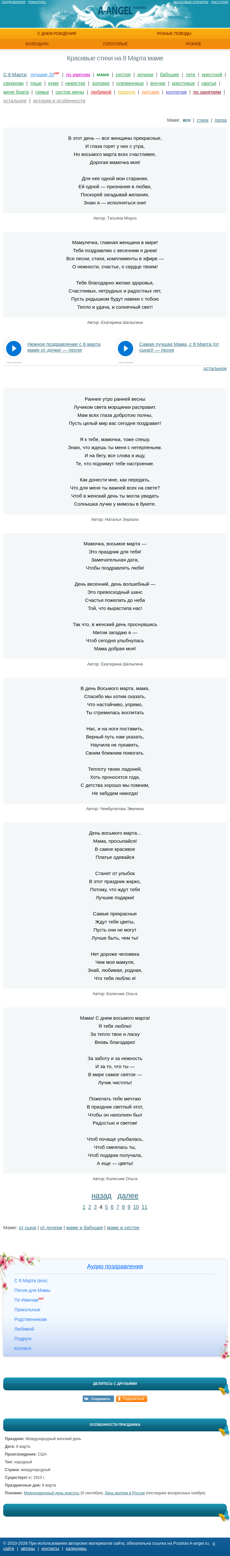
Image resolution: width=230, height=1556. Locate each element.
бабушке (169, 74)
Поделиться (133, 1398)
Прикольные (27, 1309)
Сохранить (100, 1399)
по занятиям (207, 92)
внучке (158, 83)
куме (53, 83)
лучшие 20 (42, 74)
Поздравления (14, 2)
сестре (123, 74)
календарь (37, 44)
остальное (14, 100)
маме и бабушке (84, 1227)
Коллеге (23, 1348)
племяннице (130, 83)
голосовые (115, 44)
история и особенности (59, 100)
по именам (78, 74)
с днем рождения (56, 33)
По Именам (29, 1300)
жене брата (16, 92)
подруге (126, 92)
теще (36, 83)
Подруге (23, 1338)
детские (150, 92)
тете (190, 74)
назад (101, 1195)
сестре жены (70, 92)
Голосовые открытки (190, 2)
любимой (101, 92)
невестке (75, 83)
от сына (27, 1227)
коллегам (176, 92)
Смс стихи (219, 2)
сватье (209, 83)
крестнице (183, 83)
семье (42, 92)
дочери (145, 74)
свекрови (13, 83)
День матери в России (125, 1493)
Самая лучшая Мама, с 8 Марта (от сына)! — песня (179, 347)
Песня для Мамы (32, 1290)
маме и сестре (123, 1227)
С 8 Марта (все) (31, 1280)
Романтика (37, 2)
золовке (101, 83)
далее (128, 1195)
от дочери (51, 1227)
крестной (212, 74)
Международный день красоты (51, 1493)
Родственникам (31, 1319)
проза (221, 120)
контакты (50, 1548)
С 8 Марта (14, 74)
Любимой (24, 1329)
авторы (28, 1548)
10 (136, 1207)
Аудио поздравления (115, 1266)
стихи (202, 120)
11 (144, 1207)
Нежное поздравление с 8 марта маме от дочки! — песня (63, 347)
